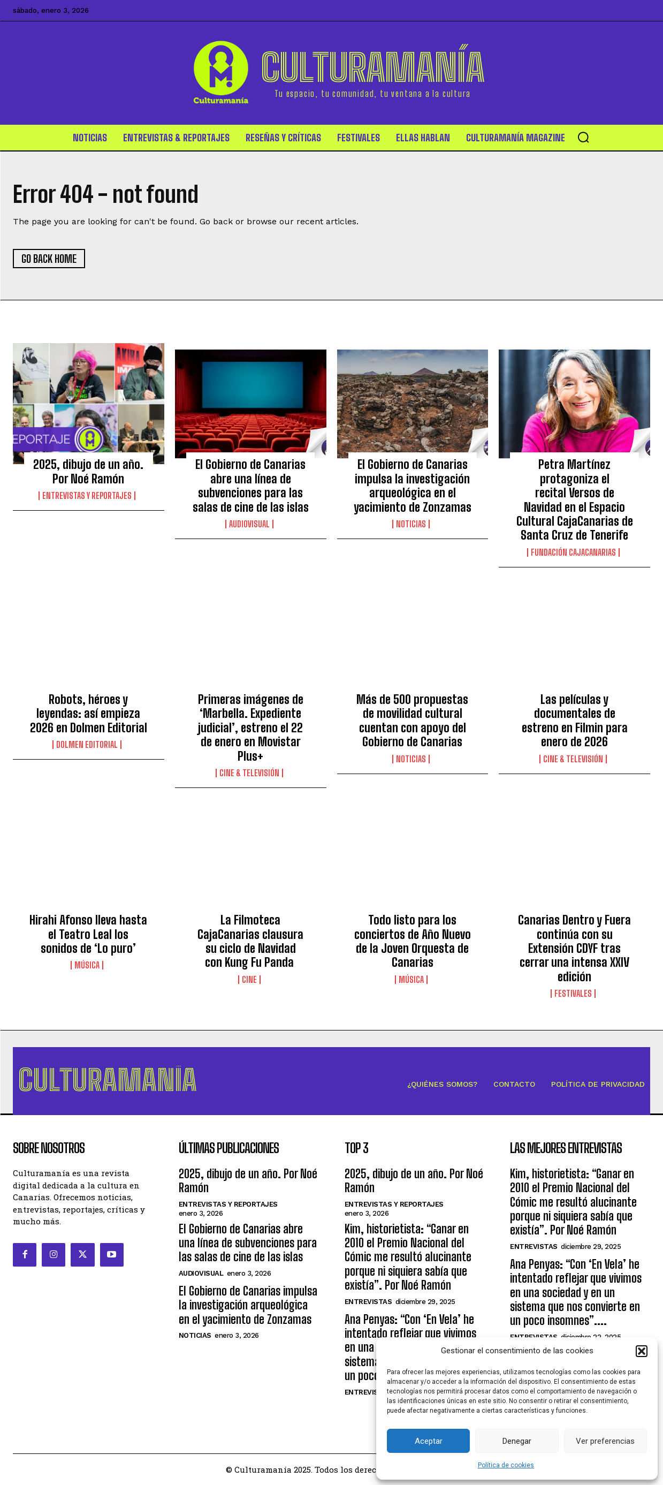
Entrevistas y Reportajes (87, 495)
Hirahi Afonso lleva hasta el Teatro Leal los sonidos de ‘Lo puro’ (88, 934)
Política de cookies (506, 1465)
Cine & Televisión (249, 773)
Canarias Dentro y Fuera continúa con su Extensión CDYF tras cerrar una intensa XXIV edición (574, 948)
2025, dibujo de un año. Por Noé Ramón (88, 472)
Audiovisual (249, 524)
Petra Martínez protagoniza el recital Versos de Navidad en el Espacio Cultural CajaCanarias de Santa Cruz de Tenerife (574, 500)
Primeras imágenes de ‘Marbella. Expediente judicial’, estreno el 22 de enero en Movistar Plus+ (250, 727)
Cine (249, 979)
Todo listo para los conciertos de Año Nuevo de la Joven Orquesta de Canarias (412, 941)
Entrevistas (368, 1302)
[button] (641, 1351)
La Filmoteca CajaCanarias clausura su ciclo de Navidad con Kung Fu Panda (250, 941)
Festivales (573, 993)
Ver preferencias (605, 1441)
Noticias (411, 524)
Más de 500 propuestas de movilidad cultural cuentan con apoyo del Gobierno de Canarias (412, 720)
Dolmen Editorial (87, 744)
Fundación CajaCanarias (573, 552)
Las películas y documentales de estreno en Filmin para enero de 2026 (575, 720)
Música (87, 965)
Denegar (516, 1441)
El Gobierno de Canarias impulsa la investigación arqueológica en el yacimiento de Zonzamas (412, 486)
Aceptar (429, 1441)
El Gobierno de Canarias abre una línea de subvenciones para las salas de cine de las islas (251, 486)
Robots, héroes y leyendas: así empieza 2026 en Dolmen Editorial (88, 713)
